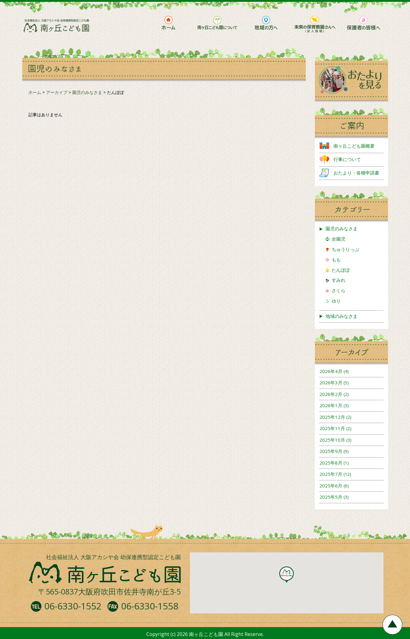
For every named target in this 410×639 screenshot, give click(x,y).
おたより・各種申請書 (356, 173)
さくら (338, 290)
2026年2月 (330, 394)
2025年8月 (330, 463)
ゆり (336, 301)
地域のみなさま (342, 316)
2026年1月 (330, 405)
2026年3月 (330, 382)
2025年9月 (330, 451)
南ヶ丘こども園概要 (354, 146)
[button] (286, 574)
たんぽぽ (341, 270)
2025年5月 (330, 497)
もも (336, 260)
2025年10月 (332, 440)
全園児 (338, 239)
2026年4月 (330, 371)
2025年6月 (330, 486)
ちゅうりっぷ (345, 249)
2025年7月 (330, 474)
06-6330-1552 (73, 606)
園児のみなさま (342, 228)
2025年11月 (332, 428)
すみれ (338, 280)
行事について (347, 159)
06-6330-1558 (149, 606)
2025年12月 (332, 417)
